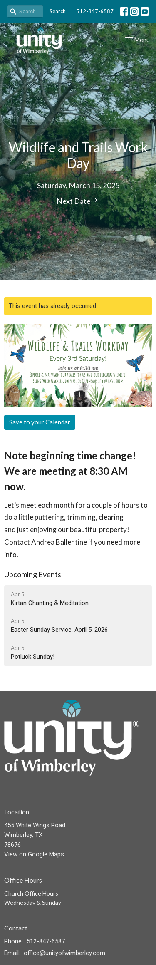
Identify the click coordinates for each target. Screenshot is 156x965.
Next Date (78, 201)
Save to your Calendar (39, 422)
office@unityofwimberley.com (64, 953)
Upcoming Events (32, 574)
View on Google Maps (34, 854)
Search (58, 11)
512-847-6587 (95, 11)
